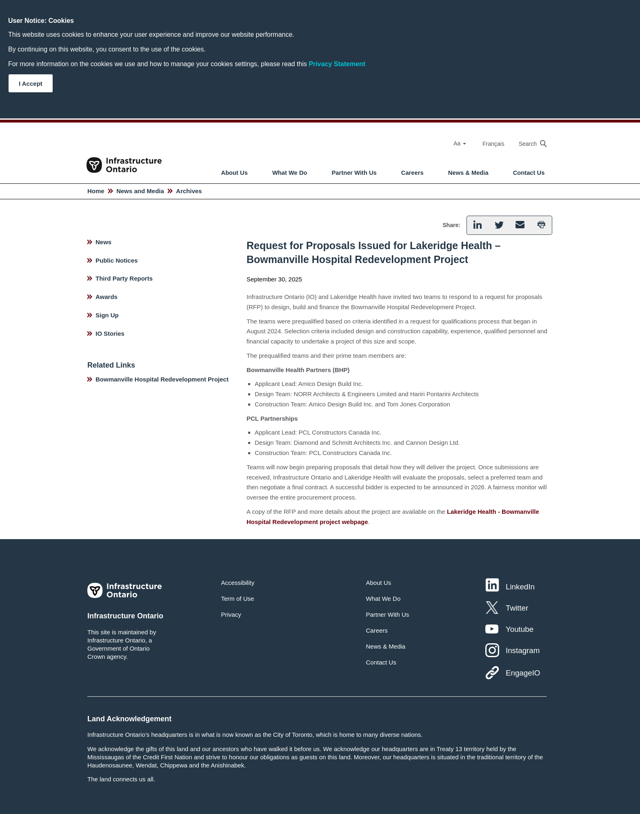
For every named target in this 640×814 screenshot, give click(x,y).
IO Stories (110, 333)
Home (95, 190)
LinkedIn (520, 586)
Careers (412, 172)
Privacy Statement (337, 63)
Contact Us (529, 172)
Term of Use (237, 598)
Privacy (231, 614)
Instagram (523, 650)
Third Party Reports (124, 278)
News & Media (468, 172)
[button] (477, 225)
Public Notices (117, 260)
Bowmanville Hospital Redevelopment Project (162, 379)
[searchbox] (529, 143)
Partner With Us (354, 172)
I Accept (30, 83)
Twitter (517, 608)
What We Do (289, 172)
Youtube (519, 629)
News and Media (140, 190)
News (103, 242)
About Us (234, 172)
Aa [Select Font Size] (459, 143)
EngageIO (523, 673)
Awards (107, 296)
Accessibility (238, 582)
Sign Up (107, 315)
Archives (189, 190)
